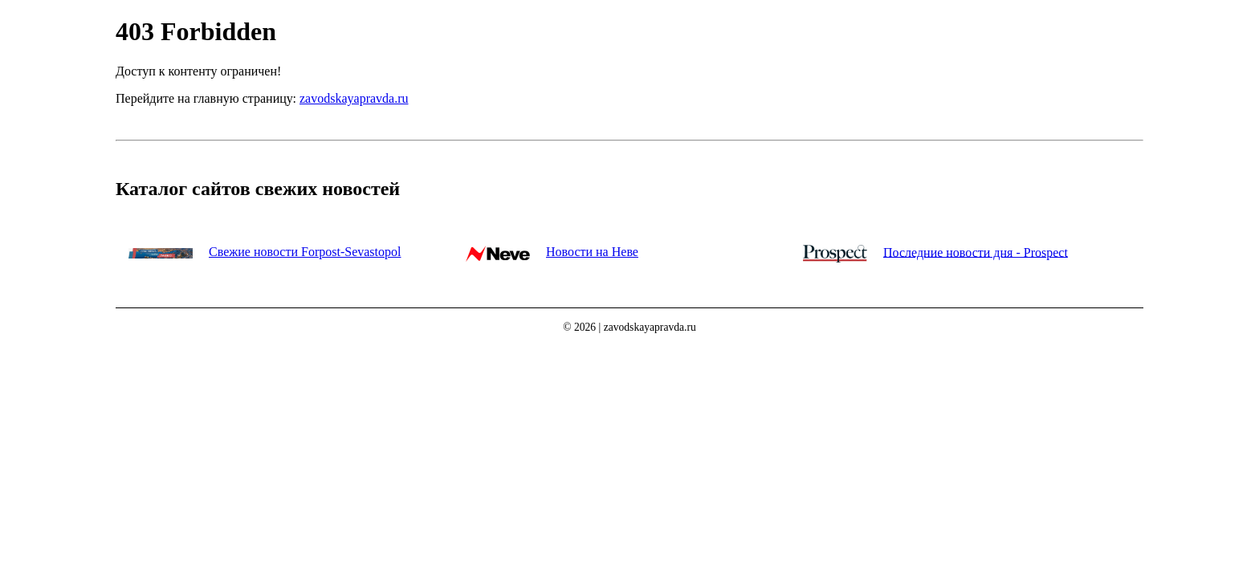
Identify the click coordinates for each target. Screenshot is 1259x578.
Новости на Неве (592, 251)
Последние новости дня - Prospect (975, 251)
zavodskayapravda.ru (354, 98)
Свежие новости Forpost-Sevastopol (305, 251)
